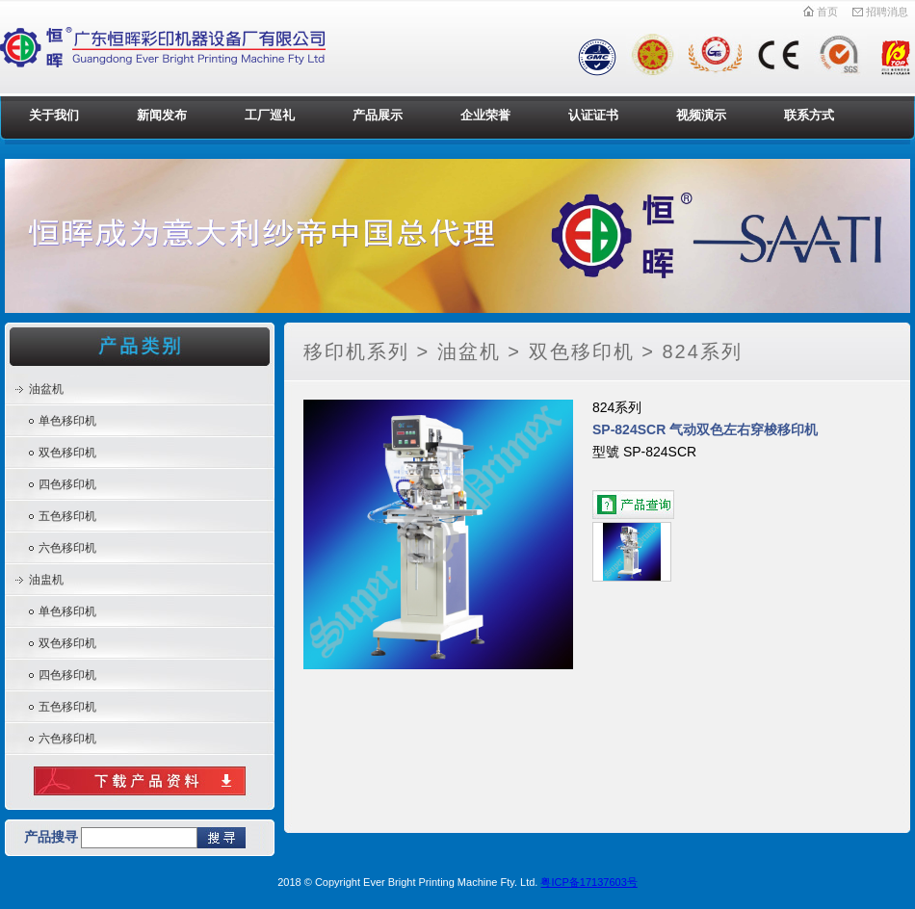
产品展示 (378, 115)
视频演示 (701, 115)
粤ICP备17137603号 (588, 882)
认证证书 (593, 115)
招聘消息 (879, 11)
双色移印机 (67, 452)
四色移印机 (67, 484)
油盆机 (46, 389)
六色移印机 (67, 548)
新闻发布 (162, 115)
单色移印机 (67, 421)
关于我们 (54, 115)
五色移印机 (67, 516)
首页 (820, 11)
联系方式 (809, 115)
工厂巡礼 (270, 115)
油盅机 (46, 579)
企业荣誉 (485, 115)
